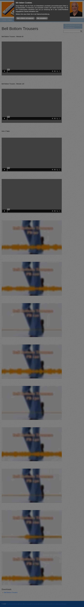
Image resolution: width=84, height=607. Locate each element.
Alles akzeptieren (42, 18)
